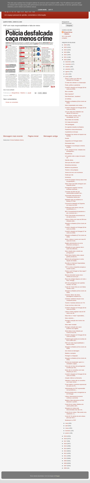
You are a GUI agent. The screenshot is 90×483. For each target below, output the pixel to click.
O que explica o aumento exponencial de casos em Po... (75, 385)
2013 (65, 451)
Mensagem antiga (51, 136)
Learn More (42, 10)
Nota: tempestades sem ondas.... (74, 105)
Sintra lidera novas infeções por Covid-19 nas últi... (74, 331)
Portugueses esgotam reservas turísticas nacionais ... (74, 188)
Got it (50, 10)
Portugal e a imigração (71, 355)
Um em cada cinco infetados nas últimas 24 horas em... (74, 112)
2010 (65, 458)
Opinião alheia (69, 160)
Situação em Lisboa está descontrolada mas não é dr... (74, 409)
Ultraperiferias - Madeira (68, 33)
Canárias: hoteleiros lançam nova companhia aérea (74, 299)
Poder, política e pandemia (72, 85)
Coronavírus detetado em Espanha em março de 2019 (75, 204)
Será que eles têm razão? (72, 162)
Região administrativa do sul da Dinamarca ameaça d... (74, 244)
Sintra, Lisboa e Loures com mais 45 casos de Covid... (75, 240)
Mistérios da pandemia (71, 167)
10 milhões (68, 99)
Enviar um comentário (12, 102)
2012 (65, 453)
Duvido (67, 138)
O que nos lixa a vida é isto (72, 305)
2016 (65, 443)
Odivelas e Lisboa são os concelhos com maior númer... (75, 381)
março (67, 428)
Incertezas (68, 177)
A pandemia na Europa (71, 132)
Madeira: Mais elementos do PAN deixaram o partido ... (74, 401)
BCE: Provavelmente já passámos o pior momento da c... (75, 212)
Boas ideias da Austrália (72, 119)
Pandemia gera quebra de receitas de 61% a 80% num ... (75, 339)
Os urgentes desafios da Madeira (74, 127)
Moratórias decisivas (71, 165)
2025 (65, 47)
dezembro (68, 61)
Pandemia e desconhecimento (73, 129)
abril (66, 425)
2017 (65, 441)
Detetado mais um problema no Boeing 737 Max (74, 200)
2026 (65, 45)
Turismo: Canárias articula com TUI (75, 303)
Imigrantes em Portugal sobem (73, 141)
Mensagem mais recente (13, 136)
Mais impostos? (69, 94)
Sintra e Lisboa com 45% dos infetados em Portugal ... (73, 79)
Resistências (68, 153)
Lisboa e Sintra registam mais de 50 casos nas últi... (75, 312)
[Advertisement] (30, 120)
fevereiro (68, 430)
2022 (65, 54)
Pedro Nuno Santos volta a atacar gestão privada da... (74, 255)
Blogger (57, 476)
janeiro (67, 433)
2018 (65, 438)
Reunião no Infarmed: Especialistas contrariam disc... (75, 263)
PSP (10, 95)
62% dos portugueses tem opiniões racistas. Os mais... (75, 283)
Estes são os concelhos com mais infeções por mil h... (74, 370)
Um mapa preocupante (71, 122)
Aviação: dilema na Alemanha (73, 378)
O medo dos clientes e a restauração (75, 82)
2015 (65, 446)
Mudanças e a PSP (70, 420)
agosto (67, 71)
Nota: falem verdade (70, 324)
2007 (65, 465)
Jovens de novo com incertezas (74, 172)
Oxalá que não (69, 175)
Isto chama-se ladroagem (72, 351)
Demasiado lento (70, 143)
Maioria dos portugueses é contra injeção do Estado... (74, 259)
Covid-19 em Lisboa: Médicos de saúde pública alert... (74, 405)
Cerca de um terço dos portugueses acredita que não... (75, 366)
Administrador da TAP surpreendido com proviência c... (75, 389)
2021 (65, 57)
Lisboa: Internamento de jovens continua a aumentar (74, 397)
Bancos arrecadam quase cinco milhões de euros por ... (74, 275)
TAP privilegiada (69, 124)
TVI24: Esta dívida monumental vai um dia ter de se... (75, 216)
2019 (65, 436)
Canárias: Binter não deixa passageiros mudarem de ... (73, 295)
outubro (67, 66)
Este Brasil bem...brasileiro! (72, 96)
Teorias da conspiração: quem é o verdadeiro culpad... (74, 362)
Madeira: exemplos (70, 353)
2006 (65, 468)
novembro (68, 64)
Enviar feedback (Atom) (17, 140)
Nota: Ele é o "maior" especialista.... (75, 315)
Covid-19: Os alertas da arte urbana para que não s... (75, 416)
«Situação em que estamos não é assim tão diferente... (74, 248)
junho (67, 76)
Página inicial (33, 136)
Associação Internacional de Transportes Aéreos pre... (73, 196)
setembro (68, 69)
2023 (65, 52)
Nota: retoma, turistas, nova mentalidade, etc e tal (73, 116)
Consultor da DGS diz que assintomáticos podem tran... (74, 192)
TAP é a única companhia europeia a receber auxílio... (75, 267)
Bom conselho (69, 91)
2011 (65, 456)
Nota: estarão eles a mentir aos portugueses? (74, 251)
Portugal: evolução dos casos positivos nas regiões (73, 327)
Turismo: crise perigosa (71, 170)
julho (66, 74)
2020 (65, 59)
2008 (65, 463)
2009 (65, 460)
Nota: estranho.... (70, 318)
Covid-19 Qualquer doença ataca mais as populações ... (76, 180)
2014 (65, 448)
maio (66, 423)
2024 (65, 50)
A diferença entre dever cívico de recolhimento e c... (74, 208)
